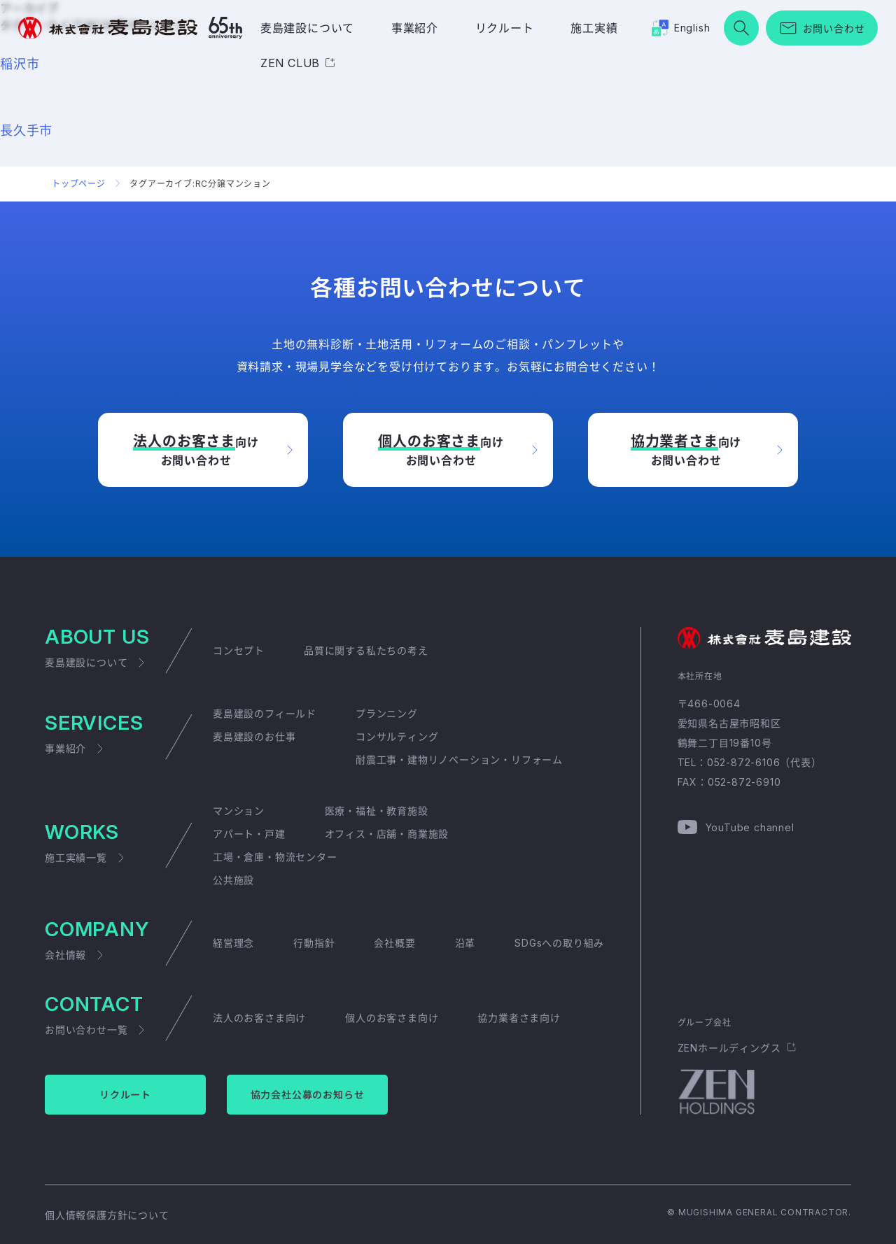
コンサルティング (397, 736)
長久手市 (26, 130)
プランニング (387, 713)
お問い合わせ (834, 28)
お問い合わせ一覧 (86, 1030)
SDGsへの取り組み (559, 943)
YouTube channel (750, 827)
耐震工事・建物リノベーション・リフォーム (459, 759)
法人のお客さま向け (259, 1018)
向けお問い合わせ (195, 449)
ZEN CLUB (290, 63)
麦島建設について (307, 28)
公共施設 (233, 880)
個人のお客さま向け (391, 1018)
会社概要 (394, 943)
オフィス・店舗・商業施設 (387, 834)
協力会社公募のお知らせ (308, 1095)
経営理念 (233, 943)
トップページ (79, 183)
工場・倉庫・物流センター (275, 857)
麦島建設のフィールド (264, 713)
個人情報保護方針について (107, 1215)
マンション (239, 811)
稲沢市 (19, 64)
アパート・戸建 (249, 834)
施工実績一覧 (76, 857)
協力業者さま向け (518, 1018)
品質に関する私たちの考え (366, 650)
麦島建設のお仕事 (254, 736)
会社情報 (65, 955)
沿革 (465, 943)
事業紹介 (414, 28)
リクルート (504, 28)
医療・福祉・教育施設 (376, 811)
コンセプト (239, 650)
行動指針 (314, 943)
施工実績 (593, 28)
